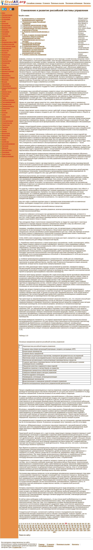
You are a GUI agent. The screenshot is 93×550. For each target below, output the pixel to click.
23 (74, 523)
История (5, 52)
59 (30, 527)
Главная (41, 544)
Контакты (87, 3)
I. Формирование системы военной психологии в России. (35, 29)
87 (37, 529)
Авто (3, 13)
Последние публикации (74, 3)
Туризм (4, 129)
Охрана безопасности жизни (9, 88)
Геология (5, 34)
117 (63, 530)
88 (39, 529)
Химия (4, 139)
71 (64, 527)
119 (70, 530)
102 (80, 529)
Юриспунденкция (8, 156)
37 (41, 525)
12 (43, 523)
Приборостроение (8, 100)
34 (33, 525)
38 (44, 525)
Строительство (7, 123)
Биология (5, 23)
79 (86, 527)
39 (47, 525)
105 (20, 530)
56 (22, 527)
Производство (6, 104)
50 (78, 525)
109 (34, 530)
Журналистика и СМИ (9, 42)
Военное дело (6, 27)
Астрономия (6, 19)
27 (86, 523)
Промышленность (8, 106)
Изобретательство (8, 44)
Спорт (4, 119)
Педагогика (6, 94)
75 (75, 527)
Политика (5, 96)
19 (63, 523)
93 (53, 529)
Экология (5, 148)
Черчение (5, 146)
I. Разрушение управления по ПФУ (34, 27)
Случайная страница (34, 3)
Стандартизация (7, 121)
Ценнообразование (8, 144)
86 (34, 529)
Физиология (6, 133)
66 (50, 527)
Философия (6, 135)
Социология (6, 117)
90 (45, 529)
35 (36, 525)
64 (44, 527)
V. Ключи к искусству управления (34, 54)
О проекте (46, 3)
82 (23, 529)
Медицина (5, 73)
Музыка (4, 82)
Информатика (6, 48)
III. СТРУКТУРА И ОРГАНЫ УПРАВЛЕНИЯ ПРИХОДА (31, 44)
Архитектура (6, 17)
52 (83, 525)
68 (55, 527)
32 (27, 525)
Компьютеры (6, 54)
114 (52, 530)
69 (58, 527)
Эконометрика (7, 150)
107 (27, 530)
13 (46, 523)
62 (39, 527)
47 (69, 525)
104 (88, 529)
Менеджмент (6, 75)
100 (73, 529)
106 (23, 530)
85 (31, 529)
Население (5, 84)
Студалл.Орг (17, 547)
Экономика (5, 152)
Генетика (5, 29)
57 (25, 527)
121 (77, 530)
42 (55, 525)
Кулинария (5, 57)
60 (33, 527)
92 (51, 529)
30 (22, 525)
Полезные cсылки (57, 3)
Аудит (4, 21)
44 (61, 525)
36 (39, 525)
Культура (5, 59)
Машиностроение (8, 71)
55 (19, 527)
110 (38, 530)
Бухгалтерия (6, 25)
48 (72, 525)
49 (75, 525)
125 (54, 532)
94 (56, 529)
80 (89, 527)
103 (84, 529)
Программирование (8, 102)
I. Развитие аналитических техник (34, 25)
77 (81, 527)
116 (59, 530)
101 (77, 529)
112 (45, 530)
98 (67, 529)
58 (27, 527)
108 (30, 530)
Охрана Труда (6, 92)
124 (88, 530)
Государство (6, 36)
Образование (6, 86)
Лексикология (6, 61)
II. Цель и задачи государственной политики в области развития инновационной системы (34, 36)
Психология (6, 108)
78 (83, 527)
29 (19, 525)
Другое (4, 40)
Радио (4, 110)
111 (41, 530)
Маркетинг (5, 67)
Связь (4, 114)
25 (80, 523)
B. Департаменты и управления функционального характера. (33, 19)
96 (62, 529)
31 (25, 525)
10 (37, 523)
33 (30, 525)
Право (4, 98)
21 (69, 523)
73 (69, 527)
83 (25, 529)
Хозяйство (5, 142)
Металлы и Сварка (8, 77)
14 (49, 523)
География (5, 32)
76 (78, 527)
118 (67, 530)
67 (53, 527)
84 (28, 529)
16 (54, 523)
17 (57, 523)
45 (64, 525)
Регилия (4, 112)
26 (83, 523)
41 (53, 525)
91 (48, 529)
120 (74, 530)
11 (40, 523)
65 (47, 527)
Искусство (5, 50)
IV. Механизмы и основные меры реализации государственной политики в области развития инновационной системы (34, 50)
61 (36, 527)
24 (77, 523)
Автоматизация (7, 15)
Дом (3, 38)
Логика (4, 65)
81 (20, 529)
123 (85, 530)
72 (67, 527)
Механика (5, 79)
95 (59, 529)
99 (70, 529)
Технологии (6, 125)
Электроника (6, 154)
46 (67, 525)
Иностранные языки (8, 46)
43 (58, 525)
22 (72, 523)
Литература (6, 63)
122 (81, 530)
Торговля (5, 127)
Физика (4, 131)
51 (81, 525)
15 (51, 523)
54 (89, 525)
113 (49, 530)
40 (50, 525)
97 (65, 529)
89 (42, 529)
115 (56, 530)
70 (61, 527)
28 (88, 523)
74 (72, 527)
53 (86, 525)
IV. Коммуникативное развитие (33, 46)
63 (41, 527)
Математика (6, 69)
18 (60, 523)
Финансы (5, 137)
